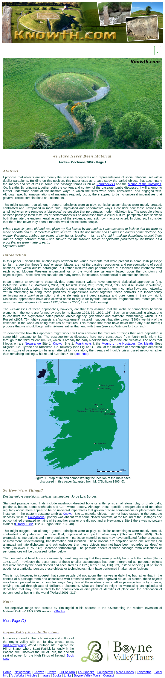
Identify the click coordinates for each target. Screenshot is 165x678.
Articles (32, 675)
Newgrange (33, 343)
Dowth (52, 672)
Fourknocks (83, 343)
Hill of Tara (67, 672)
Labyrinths (144, 672)
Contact (108, 675)
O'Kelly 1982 (24, 524)
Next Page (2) (14, 620)
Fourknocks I (105, 184)
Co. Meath (145, 343)
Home (7, 672)
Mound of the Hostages (144, 184)
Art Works (17, 675)
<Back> (59, 611)
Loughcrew (105, 672)
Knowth (58, 343)
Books (57, 675)
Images (45, 675)
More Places (125, 672)
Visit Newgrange (14, 645)
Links (67, 675)
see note (81, 354)
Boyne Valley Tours (87, 675)
